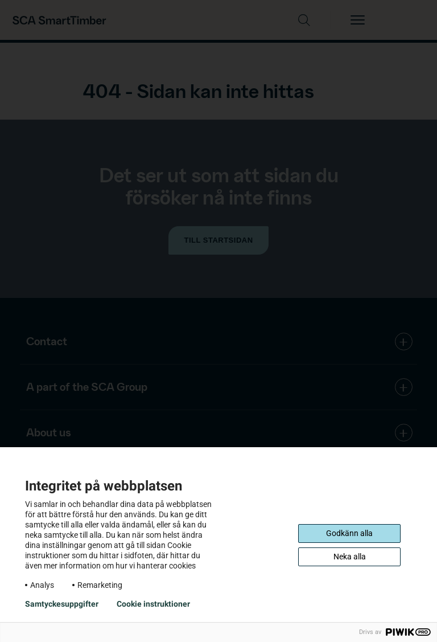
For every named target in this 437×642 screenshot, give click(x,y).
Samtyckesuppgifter (61, 603)
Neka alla (349, 556)
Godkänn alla (349, 533)
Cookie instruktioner (153, 603)
